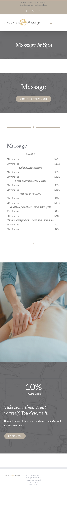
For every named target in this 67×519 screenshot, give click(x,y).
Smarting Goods (33, 480)
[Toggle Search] (51, 22)
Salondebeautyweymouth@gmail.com (33, 5)
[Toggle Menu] (61, 23)
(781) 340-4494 (38, 3)
